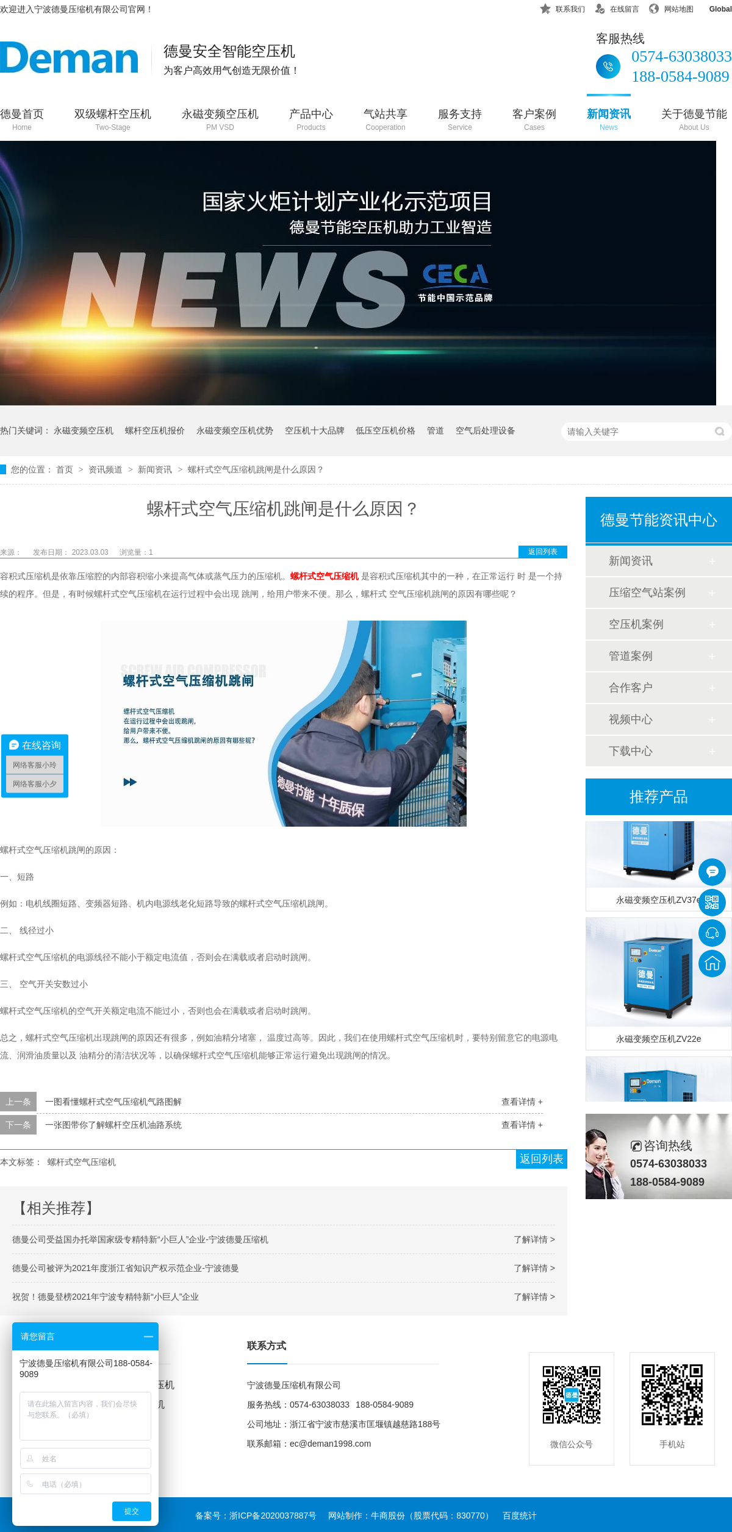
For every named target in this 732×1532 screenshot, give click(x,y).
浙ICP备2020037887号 (273, 1515)
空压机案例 (636, 624)
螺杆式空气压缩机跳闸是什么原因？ (256, 469)
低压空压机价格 (385, 430)
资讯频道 (106, 469)
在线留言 (616, 7)
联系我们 (562, 7)
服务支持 (460, 121)
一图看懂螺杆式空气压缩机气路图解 (113, 1101)
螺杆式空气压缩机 (82, 1162)
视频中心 (631, 719)
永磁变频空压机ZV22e (658, 1042)
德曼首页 (22, 121)
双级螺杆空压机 (112, 121)
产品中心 (311, 121)
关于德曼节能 (694, 121)
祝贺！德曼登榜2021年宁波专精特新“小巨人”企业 (105, 1297)
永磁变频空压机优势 (234, 430)
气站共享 (385, 121)
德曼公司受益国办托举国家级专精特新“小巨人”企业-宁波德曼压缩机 (140, 1239)
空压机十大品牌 (315, 430)
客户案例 (534, 121)
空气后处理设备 (485, 430)
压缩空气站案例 (647, 592)
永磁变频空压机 (220, 121)
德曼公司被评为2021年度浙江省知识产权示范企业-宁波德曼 (125, 1268)
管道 (435, 430)
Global (713, 7)
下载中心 (631, 751)
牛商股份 (388, 1515)
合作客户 (631, 688)
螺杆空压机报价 (155, 430)
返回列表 (543, 551)
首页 (66, 469)
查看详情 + (522, 1101)
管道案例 (631, 656)
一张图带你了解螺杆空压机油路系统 (113, 1125)
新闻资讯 (609, 121)
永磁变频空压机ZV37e (658, 903)
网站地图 (671, 7)
